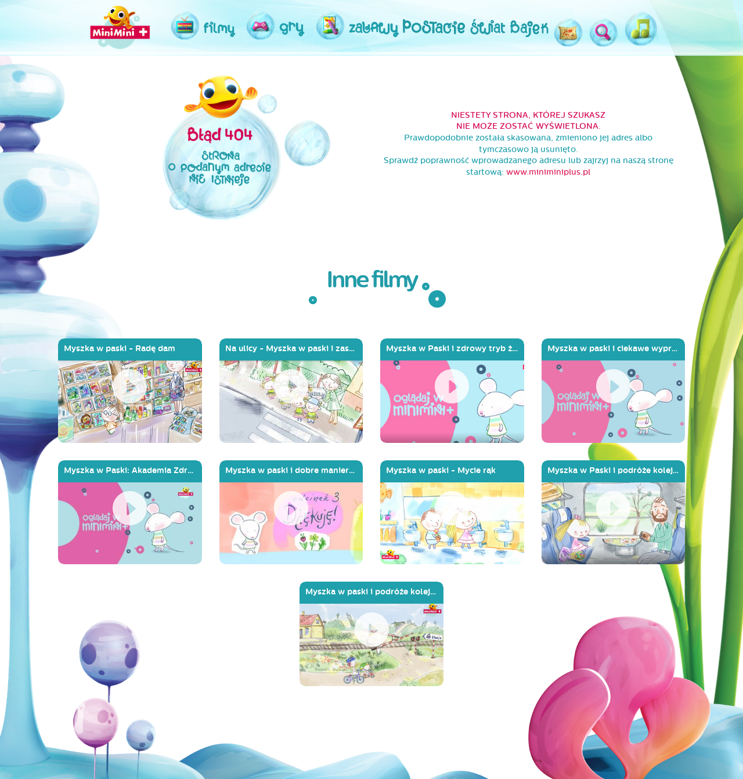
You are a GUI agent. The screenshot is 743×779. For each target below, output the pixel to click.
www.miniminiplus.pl (548, 172)
